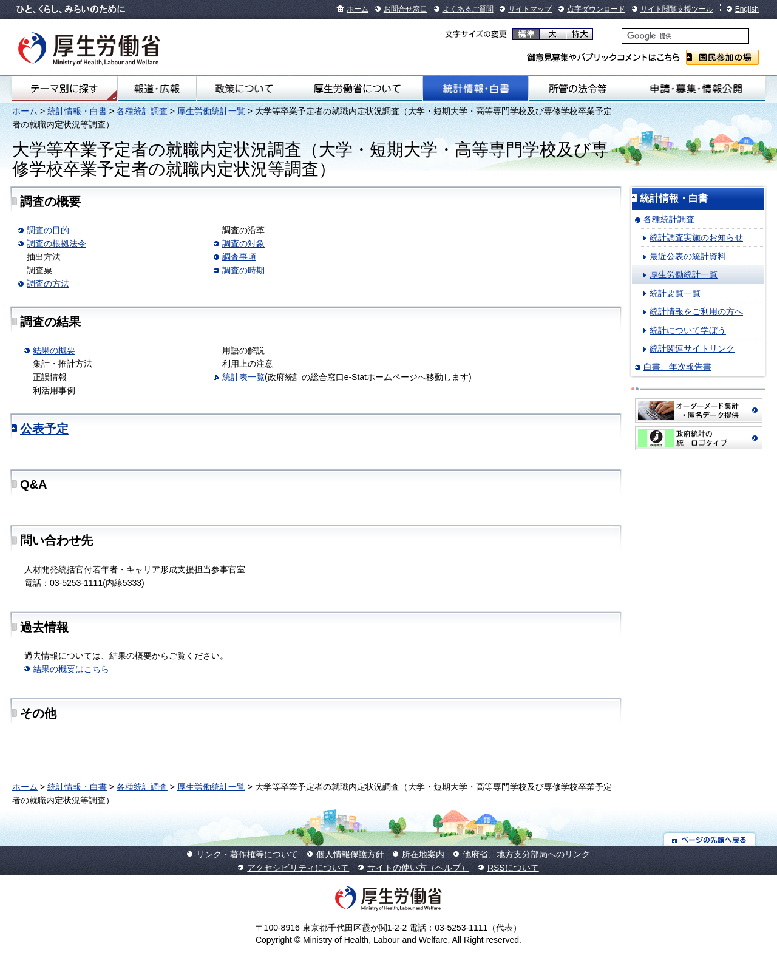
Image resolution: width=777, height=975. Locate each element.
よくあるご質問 (468, 9)
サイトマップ (530, 9)
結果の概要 (54, 350)
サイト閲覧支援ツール (676, 9)
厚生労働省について (356, 88)
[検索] (685, 36)
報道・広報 (157, 88)
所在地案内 (423, 854)
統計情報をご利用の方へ (696, 311)
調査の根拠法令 (56, 243)
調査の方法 (48, 283)
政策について (243, 88)
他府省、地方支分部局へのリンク (526, 854)
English (747, 9)
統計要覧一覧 (675, 293)
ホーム (357, 9)
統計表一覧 (243, 377)
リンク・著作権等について (247, 854)
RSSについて (513, 867)
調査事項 (239, 257)
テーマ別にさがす (64, 88)
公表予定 (44, 428)
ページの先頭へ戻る (710, 839)
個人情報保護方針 (350, 854)
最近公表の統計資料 (688, 256)
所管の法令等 (577, 88)
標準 (526, 34)
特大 (579, 34)
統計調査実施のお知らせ (696, 237)
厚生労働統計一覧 (211, 111)
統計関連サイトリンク (692, 348)
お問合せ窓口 (405, 9)
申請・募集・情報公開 (695, 88)
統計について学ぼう (688, 330)
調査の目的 (48, 230)
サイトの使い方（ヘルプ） (418, 867)
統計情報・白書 (475, 88)
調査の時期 (243, 270)
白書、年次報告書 (677, 367)
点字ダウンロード (596, 9)
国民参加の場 (722, 57)
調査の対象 (243, 243)
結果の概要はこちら (71, 669)
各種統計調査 (142, 111)
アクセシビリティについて (298, 867)
